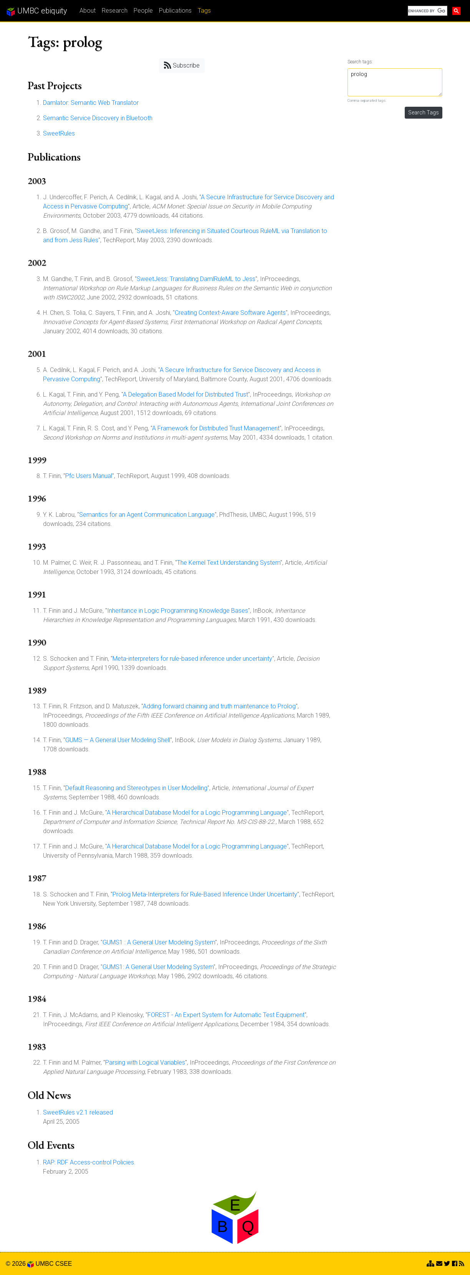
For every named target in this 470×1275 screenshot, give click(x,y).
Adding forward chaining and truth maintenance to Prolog (219, 706)
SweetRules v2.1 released (78, 1112)
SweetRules (59, 133)
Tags (204, 10)
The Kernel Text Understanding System (228, 562)
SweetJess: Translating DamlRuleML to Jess (196, 279)
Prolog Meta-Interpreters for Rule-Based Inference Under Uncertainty (205, 894)
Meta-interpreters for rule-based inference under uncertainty (192, 658)
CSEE (63, 1263)
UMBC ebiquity (36, 11)
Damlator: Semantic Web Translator (91, 102)
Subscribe (182, 65)
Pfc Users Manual (88, 476)
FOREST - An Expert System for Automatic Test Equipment (226, 1015)
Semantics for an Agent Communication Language (147, 514)
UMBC (44, 1263)
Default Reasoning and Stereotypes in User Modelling (136, 788)
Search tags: (360, 61)
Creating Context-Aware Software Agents (230, 312)
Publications (175, 10)
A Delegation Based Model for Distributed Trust (185, 394)
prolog (395, 82)
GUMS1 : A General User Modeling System (159, 942)
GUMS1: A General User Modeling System (158, 967)
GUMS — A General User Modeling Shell (117, 740)
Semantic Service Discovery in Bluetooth (97, 118)
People (143, 10)
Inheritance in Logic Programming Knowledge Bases (177, 610)
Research (114, 10)
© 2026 (20, 1263)
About (87, 10)
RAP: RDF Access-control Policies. (89, 1162)
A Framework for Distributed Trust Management (216, 428)
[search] (426, 10)
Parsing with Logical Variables (145, 1062)
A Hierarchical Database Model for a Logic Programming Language (197, 812)
